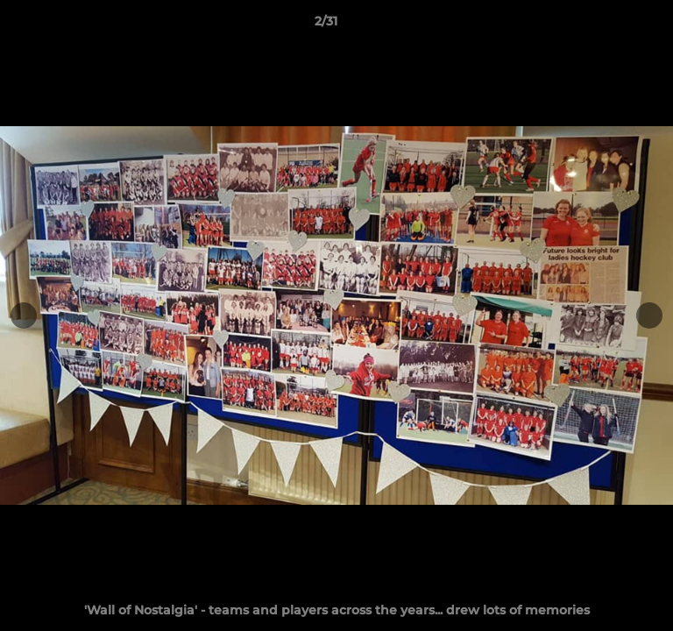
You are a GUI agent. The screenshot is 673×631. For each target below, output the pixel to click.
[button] (609, 25)
